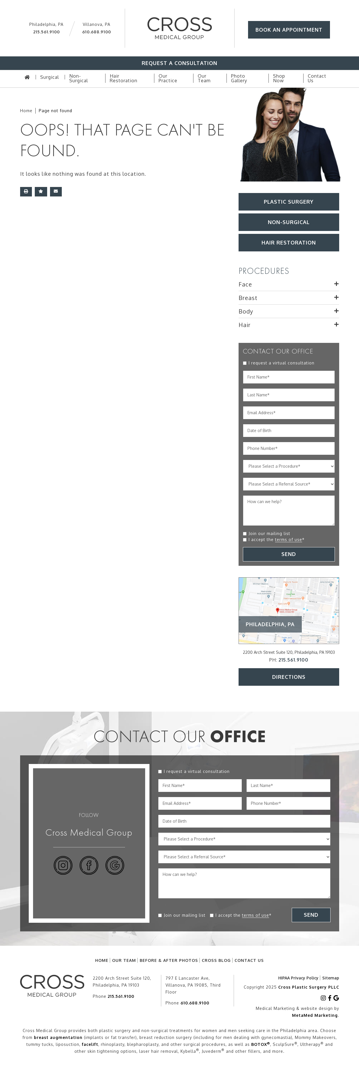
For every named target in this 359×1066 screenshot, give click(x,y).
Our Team (124, 960)
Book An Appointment (289, 29)
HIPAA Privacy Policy (298, 977)
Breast (248, 297)
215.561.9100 (46, 31)
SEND (288, 554)
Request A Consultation (179, 63)
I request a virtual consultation (281, 362)
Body (246, 311)
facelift (90, 1044)
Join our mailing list (269, 533)
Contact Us (249, 960)
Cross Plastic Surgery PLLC (308, 987)
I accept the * (277, 539)
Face (245, 284)
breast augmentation (58, 1037)
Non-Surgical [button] (289, 222)
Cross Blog (216, 960)
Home (26, 110)
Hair (245, 324)
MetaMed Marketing (315, 1015)
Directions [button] (289, 677)
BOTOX (260, 1044)
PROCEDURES (264, 270)
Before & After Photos (169, 960)
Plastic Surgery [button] (289, 201)
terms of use (288, 539)
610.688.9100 (96, 31)
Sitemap (330, 977)
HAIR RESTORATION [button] (289, 242)
